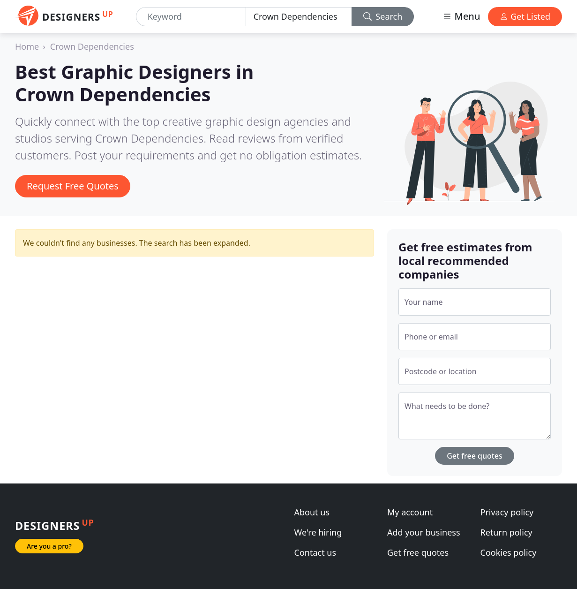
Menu (461, 16)
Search (383, 16)
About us (312, 512)
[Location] (299, 16)
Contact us (315, 552)
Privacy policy (507, 512)
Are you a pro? (49, 546)
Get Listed (525, 16)
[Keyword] (191, 16)
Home (27, 46)
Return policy (506, 532)
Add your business (423, 532)
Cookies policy (508, 552)
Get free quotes (474, 456)
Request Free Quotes (73, 186)
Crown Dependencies (92, 46)
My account (410, 512)
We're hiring (318, 532)
